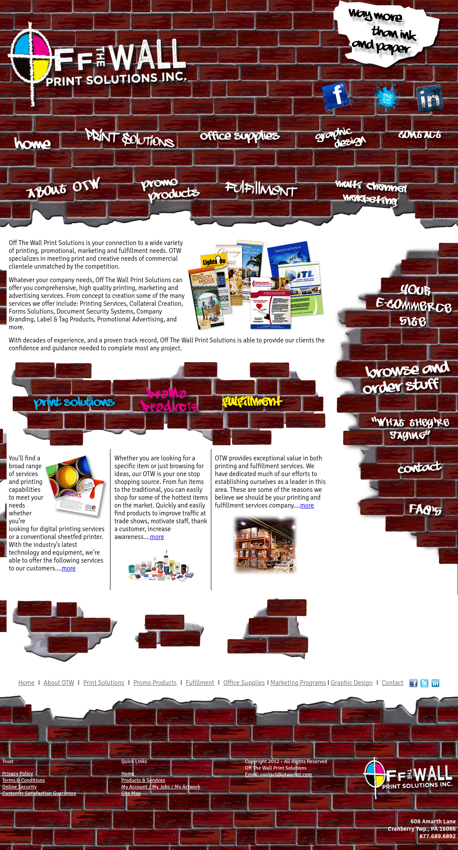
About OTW (59, 683)
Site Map (131, 793)
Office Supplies (245, 683)
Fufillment (200, 683)
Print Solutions (103, 683)
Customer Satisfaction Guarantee (39, 793)
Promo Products (154, 683)
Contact (392, 683)
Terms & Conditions (23, 780)
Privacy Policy (17, 774)
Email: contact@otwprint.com (278, 774)
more (69, 568)
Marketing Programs (298, 683)
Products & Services (143, 780)
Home (26, 683)
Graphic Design (352, 683)
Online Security (19, 787)
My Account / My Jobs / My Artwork (160, 787)
